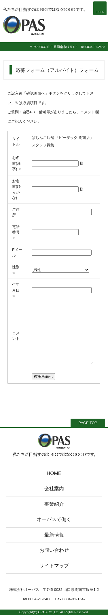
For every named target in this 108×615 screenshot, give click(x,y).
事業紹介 (54, 504)
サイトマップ (54, 565)
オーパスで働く (54, 519)
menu (100, 12)
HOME (54, 473)
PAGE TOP (87, 423)
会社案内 (54, 488)
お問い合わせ (54, 550)
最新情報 (54, 535)
